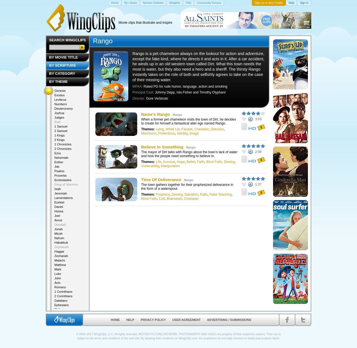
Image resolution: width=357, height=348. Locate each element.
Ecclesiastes (62, 180)
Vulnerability (150, 166)
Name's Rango (155, 114)
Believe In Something (162, 147)
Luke (57, 273)
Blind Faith (214, 162)
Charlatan (201, 129)
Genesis (60, 90)
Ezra (57, 153)
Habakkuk (61, 242)
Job (56, 166)
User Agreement (186, 319)
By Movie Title (63, 57)
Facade (186, 129)
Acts (57, 282)
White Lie (173, 129)
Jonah (58, 229)
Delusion (217, 129)
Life (158, 162)
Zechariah (61, 256)
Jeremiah (60, 193)
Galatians (60, 300)
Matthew (60, 265)
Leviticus (60, 99)
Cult (162, 199)
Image (194, 133)
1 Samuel (60, 126)
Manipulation (170, 166)
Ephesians (61, 305)
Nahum (59, 238)
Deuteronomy (63, 108)
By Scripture (62, 65)
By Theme (58, 82)
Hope (181, 162)
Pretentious (166, 133)
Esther (58, 162)
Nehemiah (61, 157)
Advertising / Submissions (229, 319)
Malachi (59, 260)
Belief (191, 162)
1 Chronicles (62, 144)
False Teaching (220, 194)
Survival (169, 162)
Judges (59, 117)
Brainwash (174, 199)
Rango (177, 114)
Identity (182, 133)
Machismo (148, 133)
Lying (160, 129)
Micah (58, 233)
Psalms (59, 171)
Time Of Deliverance (161, 179)
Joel (57, 215)
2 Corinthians (63, 296)
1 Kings (59, 135)
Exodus (59, 95)
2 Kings (59, 139)
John (57, 278)
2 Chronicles (62, 148)
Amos (58, 220)
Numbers (60, 104)
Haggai (59, 251)
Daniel (58, 206)
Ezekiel (59, 202)
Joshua (59, 113)
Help (130, 319)
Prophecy (163, 194)
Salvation (191, 194)
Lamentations (63, 198)
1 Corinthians (63, 291)
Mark (57, 269)
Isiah (57, 189)
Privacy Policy (153, 319)
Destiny (229, 162)
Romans (60, 287)
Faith (200, 162)
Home (115, 319)
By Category (62, 73)
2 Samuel (60, 131)
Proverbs (60, 175)
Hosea (58, 211)
